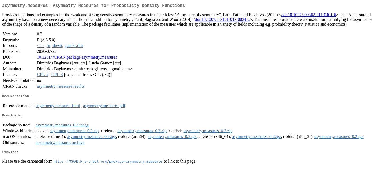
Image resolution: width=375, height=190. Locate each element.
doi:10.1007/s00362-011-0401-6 (308, 15)
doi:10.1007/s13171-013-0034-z (222, 20)
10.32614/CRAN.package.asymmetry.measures (77, 58)
